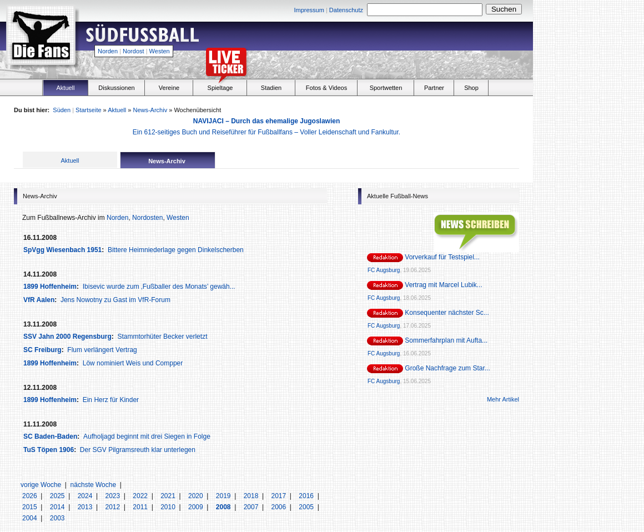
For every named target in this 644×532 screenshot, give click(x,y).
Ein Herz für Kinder (111, 400)
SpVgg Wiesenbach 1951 (62, 250)
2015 (30, 507)
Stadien (271, 87)
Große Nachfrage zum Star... (447, 368)
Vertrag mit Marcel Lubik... (443, 285)
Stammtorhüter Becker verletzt (162, 336)
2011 (141, 507)
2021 (168, 496)
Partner (434, 87)
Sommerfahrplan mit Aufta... (446, 340)
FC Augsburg (384, 270)
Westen (159, 51)
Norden (108, 51)
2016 (307, 496)
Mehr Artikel (503, 399)
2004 (30, 518)
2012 (113, 507)
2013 (86, 507)
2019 (224, 496)
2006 (279, 507)
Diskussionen (116, 87)
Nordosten (147, 218)
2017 (279, 496)
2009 (196, 507)
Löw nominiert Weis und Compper (133, 363)
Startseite (88, 110)
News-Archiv (150, 110)
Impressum (309, 10)
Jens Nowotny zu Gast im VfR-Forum (115, 300)
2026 (30, 496)
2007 (252, 507)
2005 (307, 507)
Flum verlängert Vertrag (102, 350)
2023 (113, 496)
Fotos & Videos (326, 87)
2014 (58, 507)
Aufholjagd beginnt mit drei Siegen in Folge (146, 436)
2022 (141, 496)
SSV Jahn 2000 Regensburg (67, 336)
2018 (252, 496)
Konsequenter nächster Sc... (447, 313)
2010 (168, 507)
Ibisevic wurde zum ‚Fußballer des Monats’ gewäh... (159, 286)
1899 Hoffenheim (50, 286)
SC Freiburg (42, 350)
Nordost (133, 51)
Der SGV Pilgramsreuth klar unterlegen (137, 450)
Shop (471, 87)
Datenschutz (346, 10)
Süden (62, 110)
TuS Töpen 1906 (48, 450)
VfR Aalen (38, 300)
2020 (196, 496)
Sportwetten (386, 87)
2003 (57, 518)
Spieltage (220, 87)
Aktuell (65, 87)
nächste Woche (94, 485)
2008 (224, 507)
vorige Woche (41, 485)
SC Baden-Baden (50, 436)
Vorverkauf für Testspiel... (442, 257)
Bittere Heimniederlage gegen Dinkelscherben (176, 250)
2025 (58, 496)
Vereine (169, 87)
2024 (86, 496)
